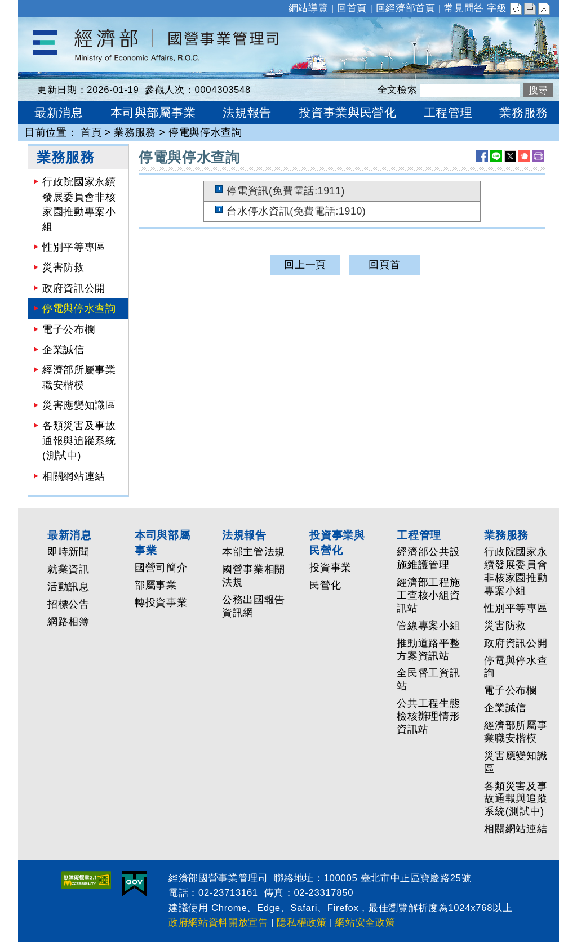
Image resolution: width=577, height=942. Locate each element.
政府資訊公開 (73, 288)
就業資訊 (68, 569)
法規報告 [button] (247, 112)
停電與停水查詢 (205, 132)
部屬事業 (156, 585)
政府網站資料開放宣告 (218, 922)
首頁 (91, 132)
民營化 (325, 585)
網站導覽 (308, 8)
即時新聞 (68, 551)
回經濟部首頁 (406, 8)
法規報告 (244, 535)
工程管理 (419, 535)
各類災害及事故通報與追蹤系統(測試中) (79, 440)
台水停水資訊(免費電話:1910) (296, 211)
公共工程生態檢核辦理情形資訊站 (428, 716)
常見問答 (464, 8)
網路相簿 (68, 621)
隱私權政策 (301, 922)
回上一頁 (305, 264)
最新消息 (69, 535)
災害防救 (63, 267)
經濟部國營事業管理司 (70, 24)
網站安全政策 (365, 922)
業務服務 (135, 132)
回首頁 (352, 8)
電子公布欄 (68, 329)
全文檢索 (398, 89)
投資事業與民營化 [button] (347, 112)
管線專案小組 (428, 625)
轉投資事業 (161, 602)
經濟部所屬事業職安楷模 (79, 377)
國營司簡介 (161, 567)
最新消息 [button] (58, 112)
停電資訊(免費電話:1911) (286, 191)
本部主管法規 (253, 551)
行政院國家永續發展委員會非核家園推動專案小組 (79, 204)
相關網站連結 (73, 476)
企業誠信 (63, 349)
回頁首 (384, 264)
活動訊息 (68, 586)
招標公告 (68, 604)
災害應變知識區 (79, 405)
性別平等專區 (73, 247)
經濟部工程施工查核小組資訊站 (428, 595)
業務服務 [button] (523, 112)
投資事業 (330, 567)
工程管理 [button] (448, 112)
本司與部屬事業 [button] (153, 112)
